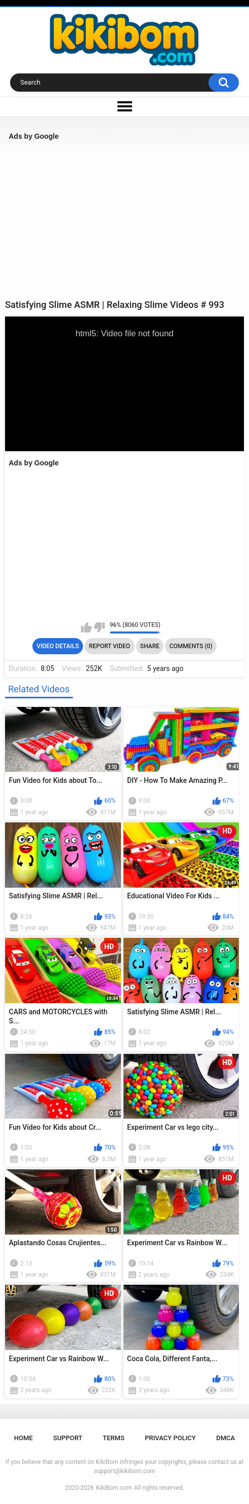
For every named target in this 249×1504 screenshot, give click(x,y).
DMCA (225, 1438)
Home (23, 1438)
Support (67, 1438)
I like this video (86, 627)
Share (149, 646)
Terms (113, 1438)
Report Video (109, 646)
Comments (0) (191, 646)
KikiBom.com (114, 1487)
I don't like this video (99, 627)
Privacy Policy (170, 1438)
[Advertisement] (124, 220)
